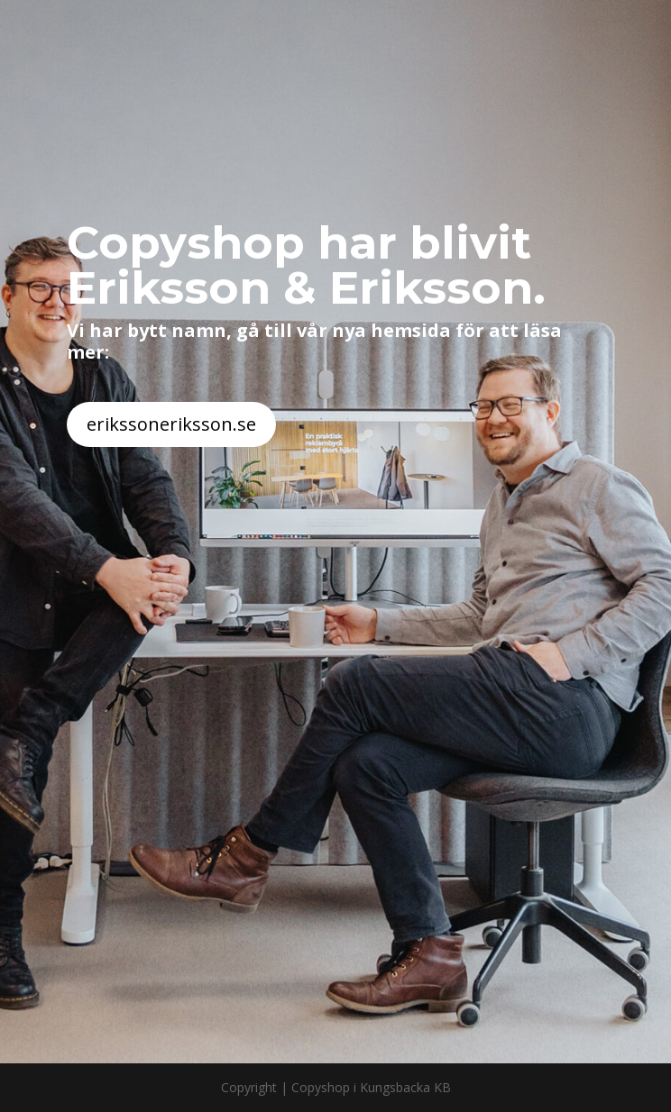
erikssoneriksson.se (171, 424)
